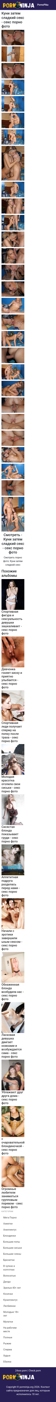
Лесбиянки (9, 1306)
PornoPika (42, 4)
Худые (6, 1355)
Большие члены (12, 1253)
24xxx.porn (21, 1370)
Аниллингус (9, 1229)
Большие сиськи (12, 1247)
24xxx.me (47, 11)
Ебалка (7, 1361)
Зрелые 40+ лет (12, 1287)
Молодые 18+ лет (11, 1314)
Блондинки (9, 1235)
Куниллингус (10, 1299)
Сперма (7, 1349)
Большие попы (11, 1241)
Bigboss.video (33, 11)
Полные (7, 1337)
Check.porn (35, 1370)
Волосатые (9, 1275)
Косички (8, 1293)
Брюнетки (8, 1260)
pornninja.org (26, 1387)
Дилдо (7, 1281)
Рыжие (7, 1343)
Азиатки (8, 1223)
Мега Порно (10, 1217)
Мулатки (8, 1321)
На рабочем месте (10, 1329)
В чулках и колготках (9, 1268)
